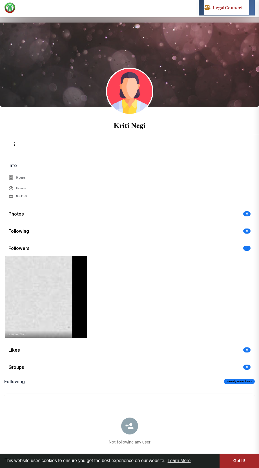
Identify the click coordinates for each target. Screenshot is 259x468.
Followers (19, 248)
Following (18, 231)
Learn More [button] (179, 460)
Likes (14, 350)
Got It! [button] (239, 460)
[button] (14, 144)
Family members (239, 381)
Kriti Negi (129, 125)
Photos (16, 214)
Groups (16, 367)
